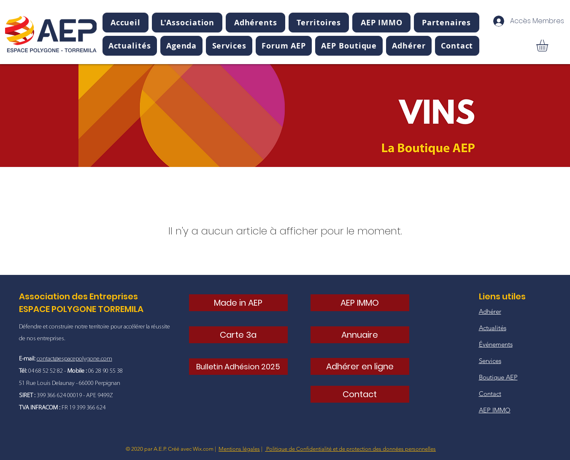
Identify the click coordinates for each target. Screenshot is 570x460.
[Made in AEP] (238, 302)
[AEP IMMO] (360, 302)
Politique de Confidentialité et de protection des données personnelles (350, 449)
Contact (490, 394)
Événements (496, 344)
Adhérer (490, 311)
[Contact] (360, 394)
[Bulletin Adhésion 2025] (238, 366)
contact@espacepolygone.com (74, 359)
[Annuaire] (360, 334)
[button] (187, 22)
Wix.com (203, 449)
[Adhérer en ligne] (360, 366)
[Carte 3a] (238, 334)
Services (490, 361)
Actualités (492, 328)
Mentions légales (239, 449)
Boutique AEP (498, 377)
